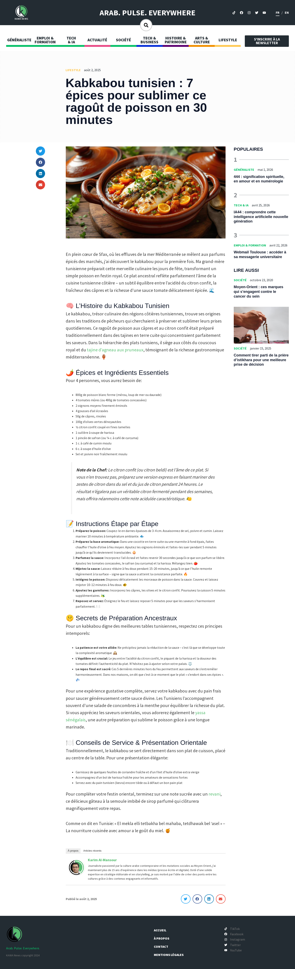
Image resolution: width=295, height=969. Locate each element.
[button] (40, 151)
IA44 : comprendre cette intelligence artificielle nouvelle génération (261, 216)
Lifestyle (73, 70)
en (287, 12)
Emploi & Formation (250, 245)
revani (214, 794)
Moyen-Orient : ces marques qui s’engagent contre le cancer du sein (258, 291)
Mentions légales (170, 955)
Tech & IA (241, 205)
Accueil (162, 930)
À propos (73, 850)
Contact (163, 946)
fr (277, 12)
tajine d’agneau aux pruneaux (115, 350)
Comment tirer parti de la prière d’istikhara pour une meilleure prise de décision (261, 359)
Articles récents (92, 850)
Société (240, 280)
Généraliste (244, 169)
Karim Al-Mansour (102, 860)
